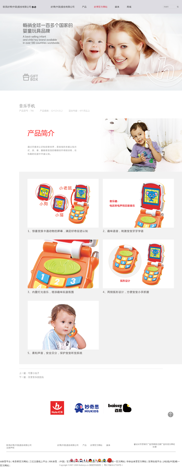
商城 (129, 7)
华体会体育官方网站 (136, 461)
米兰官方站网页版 (86, 461)
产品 (84, 7)
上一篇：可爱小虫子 (29, 373)
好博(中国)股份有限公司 (63, 7)
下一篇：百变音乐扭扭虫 (31, 377)
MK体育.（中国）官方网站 (62, 461)
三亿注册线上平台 (38, 461)
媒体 (117, 7)
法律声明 (10, 448)
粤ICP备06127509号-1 (113, 465)
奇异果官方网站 (20, 461)
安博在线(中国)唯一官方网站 (111, 461)
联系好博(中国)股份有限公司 (17, 7)
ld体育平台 (5, 461)
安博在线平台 (155, 461)
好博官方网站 (100, 7)
